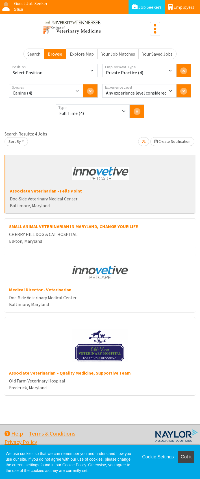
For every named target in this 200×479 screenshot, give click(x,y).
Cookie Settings (158, 456)
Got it (186, 456)
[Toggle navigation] (155, 29)
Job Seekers (147, 6)
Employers (181, 6)
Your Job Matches (118, 54)
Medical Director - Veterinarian (40, 289)
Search (33, 54)
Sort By (14, 141)
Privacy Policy (21, 441)
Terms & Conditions (52, 433)
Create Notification (172, 141)
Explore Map (82, 54)
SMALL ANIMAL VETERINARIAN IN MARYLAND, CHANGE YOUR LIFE (73, 226)
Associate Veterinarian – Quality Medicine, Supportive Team (70, 373)
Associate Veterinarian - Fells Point (46, 191)
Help (14, 433)
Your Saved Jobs (157, 54)
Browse (55, 54)
